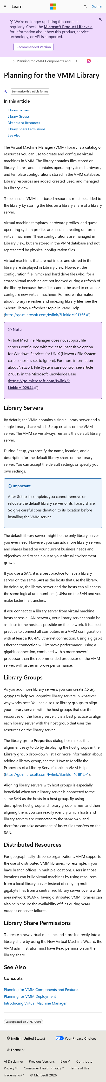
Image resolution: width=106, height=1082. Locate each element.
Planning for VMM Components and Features (45, 61)
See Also (14, 135)
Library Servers (19, 110)
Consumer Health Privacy (42, 1068)
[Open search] (85, 6)
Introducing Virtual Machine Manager (35, 1003)
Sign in (97, 6)
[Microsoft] (53, 6)
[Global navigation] (5, 6)
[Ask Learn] (89, 61)
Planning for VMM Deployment (30, 996)
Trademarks (12, 1075)
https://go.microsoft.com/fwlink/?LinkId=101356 (45, 314)
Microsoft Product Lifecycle (68, 26)
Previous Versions (42, 1061)
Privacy (9, 1068)
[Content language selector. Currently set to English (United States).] (26, 1038)
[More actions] (98, 61)
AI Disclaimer (13, 1061)
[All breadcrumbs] (8, 61)
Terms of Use (79, 1068)
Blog (63, 1061)
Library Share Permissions (26, 129)
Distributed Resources (24, 122)
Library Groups (19, 116)
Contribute (84, 1061)
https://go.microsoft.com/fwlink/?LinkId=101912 (45, 774)
